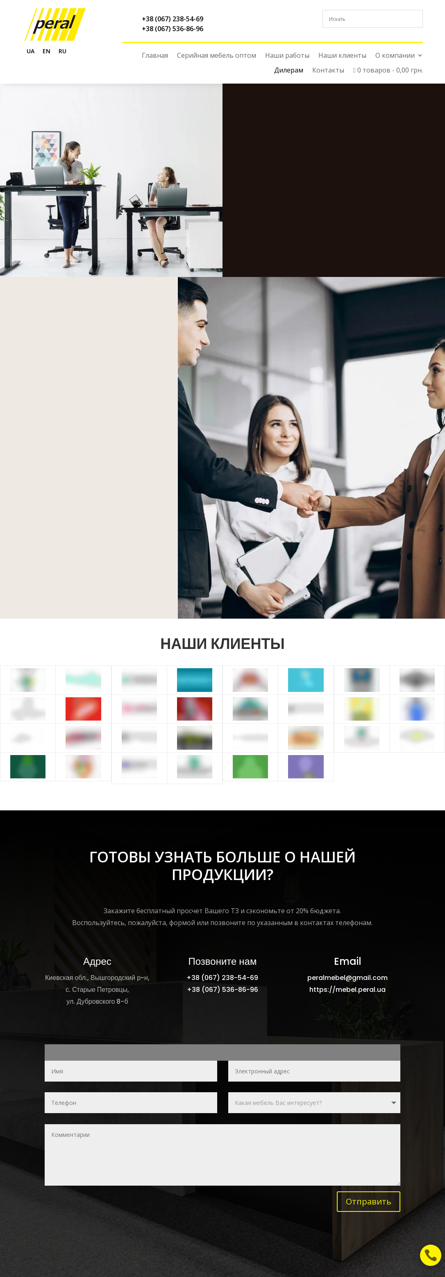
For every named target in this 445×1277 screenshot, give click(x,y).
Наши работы (287, 55)
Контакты (328, 70)
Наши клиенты (342, 55)
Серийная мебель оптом (216, 55)
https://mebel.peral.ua (347, 989)
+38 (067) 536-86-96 (172, 28)
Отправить (368, 1201)
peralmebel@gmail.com (347, 977)
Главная (155, 55)
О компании (395, 55)
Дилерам (288, 70)
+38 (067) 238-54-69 (172, 18)
